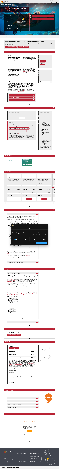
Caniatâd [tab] (17, 228)
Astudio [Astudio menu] (17, 2)
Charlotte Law (9, 281)
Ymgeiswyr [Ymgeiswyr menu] (27, 2)
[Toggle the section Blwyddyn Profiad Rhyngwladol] (22, 97)
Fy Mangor (38, 0)
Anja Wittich (14, 280)
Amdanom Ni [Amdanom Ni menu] (36, 2)
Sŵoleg (24, 71)
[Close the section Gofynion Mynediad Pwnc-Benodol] (22, 259)
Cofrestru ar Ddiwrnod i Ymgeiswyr (11, 46)
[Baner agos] (46, 225)
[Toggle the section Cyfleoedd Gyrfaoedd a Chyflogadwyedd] (23, 322)
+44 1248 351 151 (19, 454)
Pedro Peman (11, 279)
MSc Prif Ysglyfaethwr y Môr (20, 294)
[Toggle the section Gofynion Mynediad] (29, 210)
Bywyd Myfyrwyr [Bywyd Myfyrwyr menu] (22, 2)
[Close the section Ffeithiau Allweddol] (29, 168)
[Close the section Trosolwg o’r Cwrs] (29, 105)
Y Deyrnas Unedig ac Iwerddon (13, 348)
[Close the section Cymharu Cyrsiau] (29, 207)
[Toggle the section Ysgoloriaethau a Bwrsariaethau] (23, 398)
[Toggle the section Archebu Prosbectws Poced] (29, 414)
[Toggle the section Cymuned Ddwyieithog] (23, 407)
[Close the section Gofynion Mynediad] (29, 266)
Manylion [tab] (29, 228)
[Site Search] (57, 2)
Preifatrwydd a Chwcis (33, 463)
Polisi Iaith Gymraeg (33, 461)
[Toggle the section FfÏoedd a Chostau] (29, 342)
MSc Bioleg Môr (23, 293)
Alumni (31, 0)
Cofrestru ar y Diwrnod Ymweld (24, 46)
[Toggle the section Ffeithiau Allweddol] (29, 156)
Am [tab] (41, 228)
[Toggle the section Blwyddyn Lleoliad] (22, 95)
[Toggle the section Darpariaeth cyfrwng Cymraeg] (29, 390)
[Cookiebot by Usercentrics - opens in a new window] (41, 225)
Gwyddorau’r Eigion (29, 71)
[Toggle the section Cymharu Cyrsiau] (29, 172)
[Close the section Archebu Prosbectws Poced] (29, 441)
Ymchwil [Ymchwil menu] (31, 2)
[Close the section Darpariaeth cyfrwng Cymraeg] (29, 411)
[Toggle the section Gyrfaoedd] (29, 269)
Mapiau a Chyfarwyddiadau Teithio (23, 461)
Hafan (2, 4)
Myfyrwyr (34, 0)
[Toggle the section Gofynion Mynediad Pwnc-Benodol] (23, 214)
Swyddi (41, 0)
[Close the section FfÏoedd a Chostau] (29, 387)
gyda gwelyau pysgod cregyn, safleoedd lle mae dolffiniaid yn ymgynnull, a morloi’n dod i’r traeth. (29, 61)
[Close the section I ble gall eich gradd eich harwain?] (22, 319)
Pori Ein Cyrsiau (5, 4)
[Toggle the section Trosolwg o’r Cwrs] (29, 52)
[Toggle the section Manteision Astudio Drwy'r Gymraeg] (23, 401)
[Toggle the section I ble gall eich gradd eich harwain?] (23, 273)
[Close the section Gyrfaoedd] (29, 326)
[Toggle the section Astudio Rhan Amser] (22, 100)
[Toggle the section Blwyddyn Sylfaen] (29, 329)
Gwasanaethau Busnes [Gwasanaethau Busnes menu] (42, 2)
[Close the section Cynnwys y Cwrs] (29, 152)
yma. (8, 253)
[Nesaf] (53, 187)
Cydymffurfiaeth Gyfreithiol (34, 453)
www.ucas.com (28, 255)
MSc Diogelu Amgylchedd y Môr (31, 293)
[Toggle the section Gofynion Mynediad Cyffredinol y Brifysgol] (23, 262)
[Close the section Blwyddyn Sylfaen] (29, 338)
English (45, 0)
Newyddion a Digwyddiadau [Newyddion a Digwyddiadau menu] (51, 2)
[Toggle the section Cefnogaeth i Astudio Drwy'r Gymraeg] (23, 404)
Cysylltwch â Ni (19, 456)
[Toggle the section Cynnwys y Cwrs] (29, 108)
